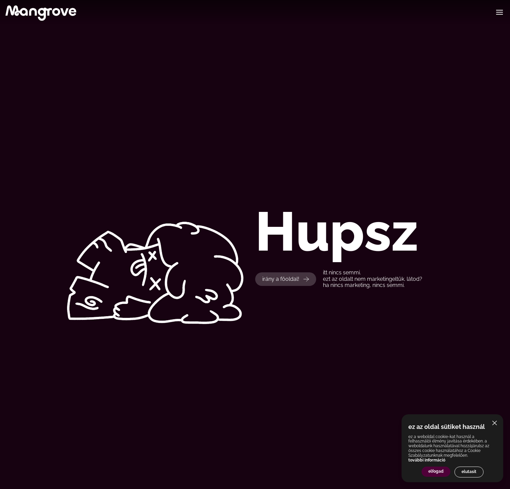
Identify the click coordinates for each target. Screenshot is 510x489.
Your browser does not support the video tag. (170, 244)
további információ (426, 460)
